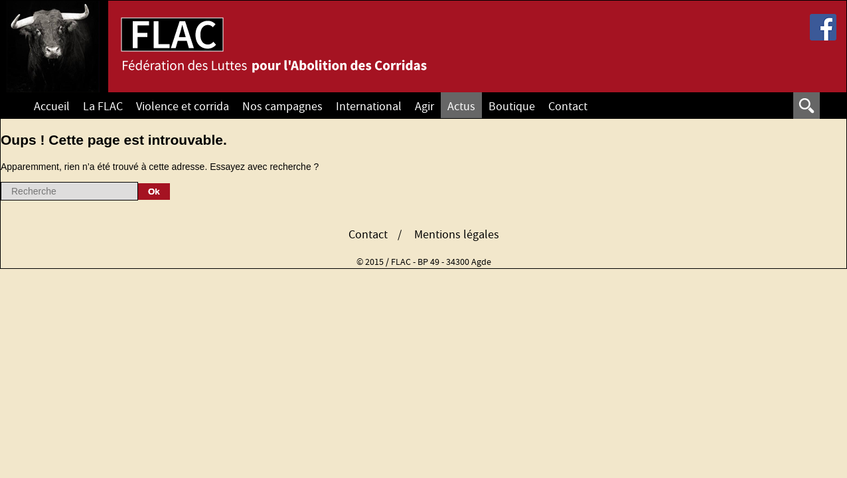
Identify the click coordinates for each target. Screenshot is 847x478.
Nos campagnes (282, 107)
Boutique (512, 107)
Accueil (52, 107)
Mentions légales (456, 235)
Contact (567, 107)
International (369, 107)
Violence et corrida (182, 107)
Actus (461, 107)
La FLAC (103, 107)
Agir (424, 107)
